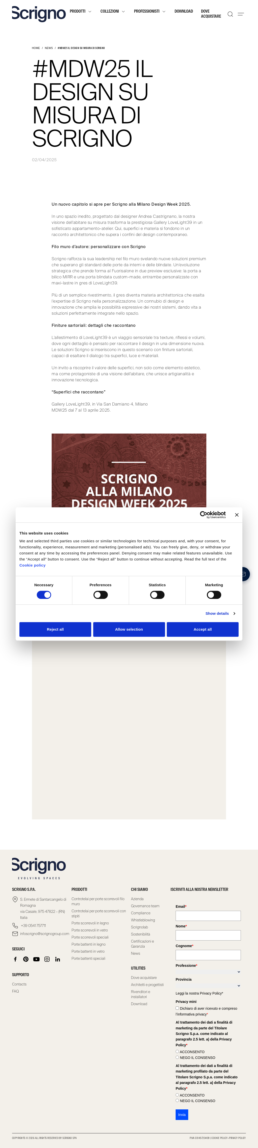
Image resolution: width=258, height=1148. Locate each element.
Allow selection (129, 629)
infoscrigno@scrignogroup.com (44, 933)
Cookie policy (32, 565)
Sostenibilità (140, 934)
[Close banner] (237, 515)
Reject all (55, 629)
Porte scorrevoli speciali (90, 937)
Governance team (145, 906)
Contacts (19, 984)
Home (36, 48)
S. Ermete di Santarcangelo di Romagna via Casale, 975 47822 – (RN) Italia (43, 908)
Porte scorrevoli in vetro (90, 930)
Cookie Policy (219, 1138)
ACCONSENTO (192, 1052)
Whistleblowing (143, 920)
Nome (181, 926)
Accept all (203, 629)
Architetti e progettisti (147, 984)
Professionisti (150, 11)
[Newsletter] (243, 574)
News (49, 48)
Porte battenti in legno (89, 944)
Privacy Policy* (211, 993)
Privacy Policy (237, 1138)
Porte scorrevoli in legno (90, 923)
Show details (217, 613)
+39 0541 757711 (33, 925)
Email (181, 906)
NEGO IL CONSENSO (197, 1058)
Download (184, 12)
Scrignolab (139, 927)
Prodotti (81, 11)
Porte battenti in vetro (88, 951)
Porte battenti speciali (88, 958)
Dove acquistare (211, 14)
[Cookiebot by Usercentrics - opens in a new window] (204, 515)
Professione (186, 966)
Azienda (137, 899)
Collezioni (113, 11)
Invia (182, 1115)
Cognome (184, 946)
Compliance (140, 913)
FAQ (15, 991)
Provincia (183, 979)
